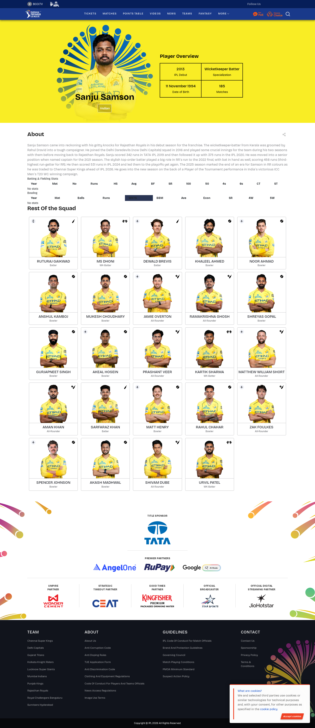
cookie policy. (269, 709)
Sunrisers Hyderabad (40, 705)
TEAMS (187, 13)
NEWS (171, 13)
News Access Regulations (100, 690)
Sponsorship (249, 648)
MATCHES (110, 13)
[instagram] (276, 4)
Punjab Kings (35, 683)
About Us (90, 640)
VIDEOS (155, 13)
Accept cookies (292, 716)
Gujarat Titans (35, 655)
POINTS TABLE (133, 13)
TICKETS (90, 13)
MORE (222, 13)
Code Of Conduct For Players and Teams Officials (114, 683)
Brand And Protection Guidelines (182, 648)
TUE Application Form (98, 662)
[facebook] (285, 4)
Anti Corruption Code (98, 648)
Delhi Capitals (35, 648)
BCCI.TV (35, 4)
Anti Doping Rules (95, 655)
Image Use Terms (95, 697)
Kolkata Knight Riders (40, 662)
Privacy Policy (249, 655)
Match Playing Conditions (178, 662)
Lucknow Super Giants (41, 669)
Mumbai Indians (37, 676)
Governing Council (174, 655)
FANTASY (205, 13)
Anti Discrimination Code (100, 669)
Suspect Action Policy (176, 676)
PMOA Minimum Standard (178, 669)
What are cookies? (250, 691)
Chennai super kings (40, 640)
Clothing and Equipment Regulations (107, 676)
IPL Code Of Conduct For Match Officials (187, 640)
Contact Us (248, 640)
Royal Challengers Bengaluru (44, 697)
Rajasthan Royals (37, 690)
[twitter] (268, 4)
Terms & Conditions (247, 664)
